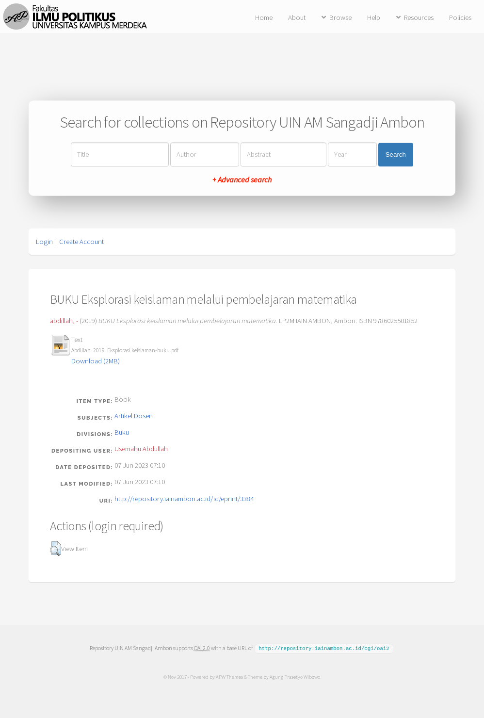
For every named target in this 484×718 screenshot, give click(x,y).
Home (264, 17)
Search (396, 154)
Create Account (81, 241)
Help (373, 17)
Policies (460, 17)
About (297, 17)
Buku (121, 432)
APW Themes (228, 676)
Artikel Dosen (133, 415)
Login (44, 241)
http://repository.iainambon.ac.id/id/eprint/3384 (184, 498)
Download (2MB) (95, 361)
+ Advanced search (242, 180)
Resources (419, 17)
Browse (340, 17)
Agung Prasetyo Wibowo (294, 676)
